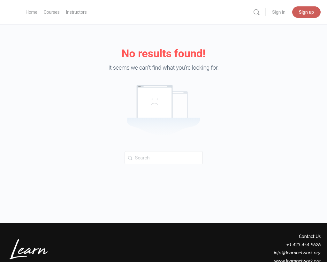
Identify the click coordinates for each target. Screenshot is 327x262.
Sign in (278, 12)
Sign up (306, 12)
